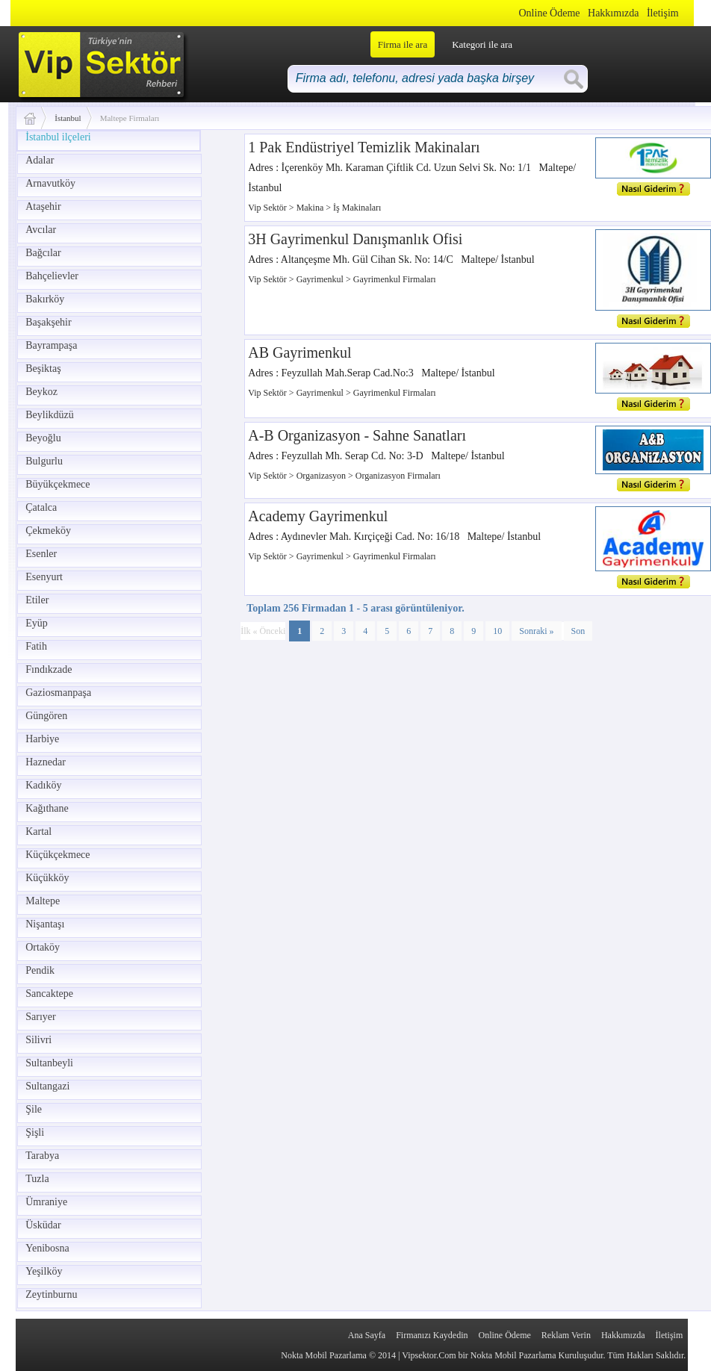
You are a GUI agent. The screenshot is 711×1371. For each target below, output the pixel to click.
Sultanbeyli (49, 1063)
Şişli (34, 1132)
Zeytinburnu (51, 1294)
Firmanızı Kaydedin (432, 1335)
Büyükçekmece (57, 484)
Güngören (46, 715)
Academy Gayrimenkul (318, 516)
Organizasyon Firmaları (398, 475)
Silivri (38, 1039)
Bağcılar (42, 252)
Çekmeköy (48, 530)
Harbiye (42, 738)
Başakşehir (48, 322)
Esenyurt (44, 576)
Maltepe (42, 901)
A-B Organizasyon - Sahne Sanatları (357, 435)
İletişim (663, 13)
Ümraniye (46, 1201)
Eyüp (36, 623)
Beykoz (41, 391)
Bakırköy (44, 299)
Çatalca (41, 507)
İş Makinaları (357, 207)
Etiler (37, 600)
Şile (33, 1109)
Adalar (39, 160)
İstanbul (68, 118)
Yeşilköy (43, 1271)
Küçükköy (47, 877)
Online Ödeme (549, 13)
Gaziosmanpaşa (58, 692)
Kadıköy (43, 785)
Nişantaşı (44, 924)
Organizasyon (322, 475)
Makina (311, 207)
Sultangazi (47, 1086)
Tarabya (42, 1155)
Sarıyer (40, 1016)
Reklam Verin (566, 1335)
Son (578, 631)
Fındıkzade (48, 669)
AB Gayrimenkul (299, 352)
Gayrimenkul (321, 279)
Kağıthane (47, 808)
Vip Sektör (268, 207)
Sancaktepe (49, 993)
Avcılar (40, 229)
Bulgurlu (44, 461)
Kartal (38, 831)
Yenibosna (47, 1248)
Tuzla (37, 1178)
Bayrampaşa (51, 345)
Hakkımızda (613, 13)
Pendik (40, 970)
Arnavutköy (50, 183)
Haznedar (45, 762)
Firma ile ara (402, 44)
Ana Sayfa (366, 1335)
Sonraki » (536, 631)
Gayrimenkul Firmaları (394, 279)
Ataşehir (42, 206)
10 (497, 631)
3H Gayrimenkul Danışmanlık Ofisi (355, 239)
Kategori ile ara (482, 44)
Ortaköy (42, 947)
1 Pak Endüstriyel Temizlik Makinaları (363, 147)
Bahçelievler (51, 276)
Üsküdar (42, 1225)
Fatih (36, 646)
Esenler (41, 553)
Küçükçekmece (57, 854)
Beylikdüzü (49, 414)
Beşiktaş (42, 368)
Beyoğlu (42, 438)
